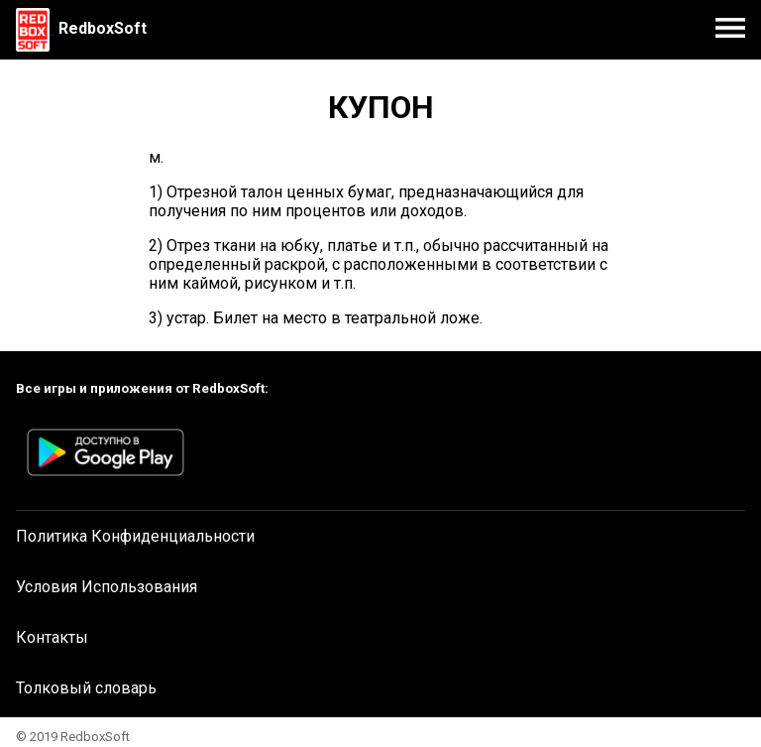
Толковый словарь (86, 688)
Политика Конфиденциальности (135, 536)
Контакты (52, 637)
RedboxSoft (102, 28)
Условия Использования (106, 586)
